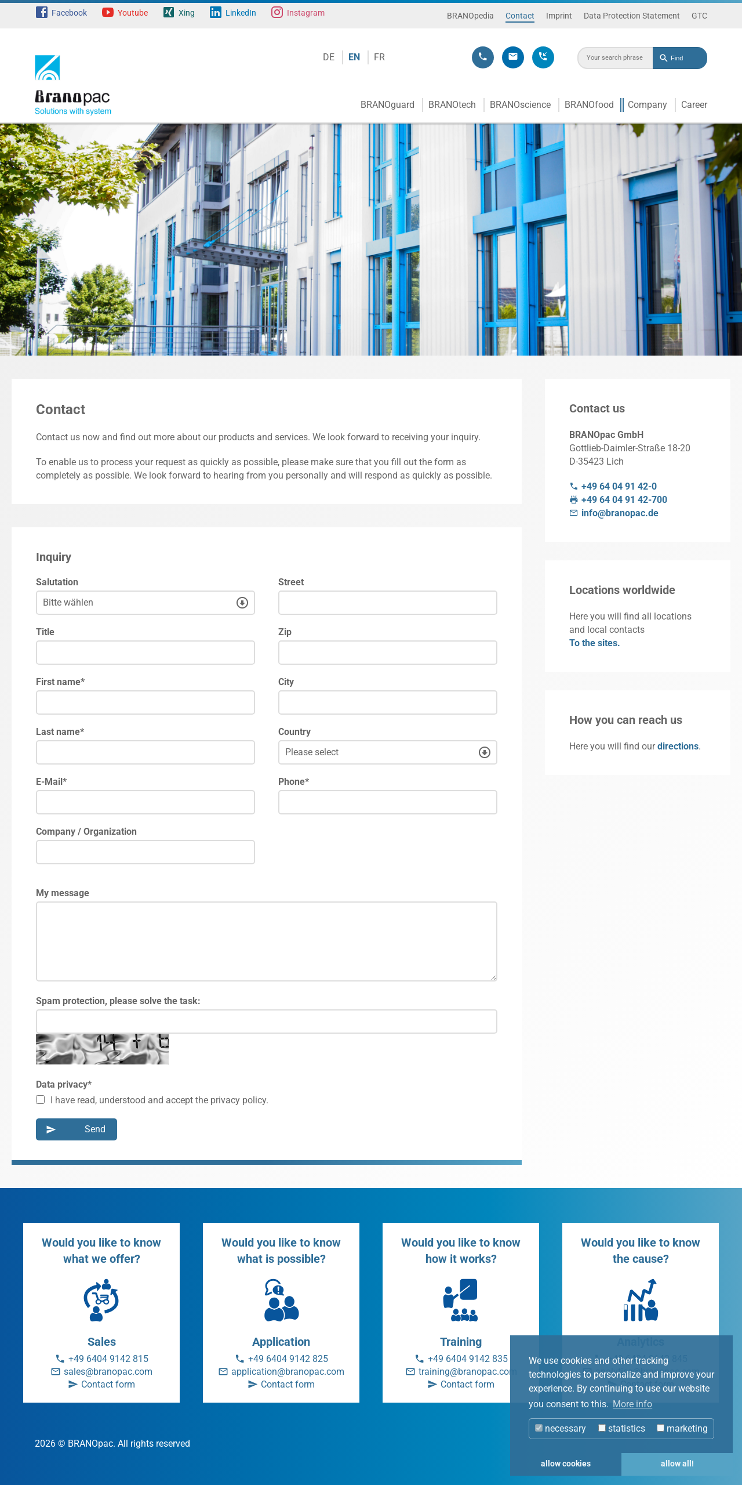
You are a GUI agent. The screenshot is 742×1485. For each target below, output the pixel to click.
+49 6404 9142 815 (108, 1358)
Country (294, 731)
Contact (519, 15)
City (286, 681)
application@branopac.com (287, 1371)
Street (291, 582)
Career (694, 104)
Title (45, 632)
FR (379, 57)
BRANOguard (387, 104)
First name (60, 681)
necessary (560, 1428)
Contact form (108, 1384)
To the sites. (594, 643)
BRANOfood (589, 104)
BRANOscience (520, 104)
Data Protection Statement (632, 15)
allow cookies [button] (566, 1464)
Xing (187, 12)
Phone (293, 781)
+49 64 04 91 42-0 (619, 486)
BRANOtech (452, 104)
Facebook (69, 12)
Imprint (559, 15)
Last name (60, 731)
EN (354, 57)
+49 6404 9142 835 (468, 1358)
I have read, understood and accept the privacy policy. (152, 1100)
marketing (682, 1428)
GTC (699, 15)
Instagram (306, 12)
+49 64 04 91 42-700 (624, 499)
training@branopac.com (468, 1371)
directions (678, 746)
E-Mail (51, 781)
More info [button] (632, 1404)
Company (647, 104)
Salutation (57, 582)
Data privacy (64, 1084)
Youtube (133, 12)
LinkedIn (240, 12)
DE (328, 57)
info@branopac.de (620, 513)
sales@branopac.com (108, 1371)
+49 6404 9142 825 (288, 1358)
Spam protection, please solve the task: (118, 1000)
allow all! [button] (677, 1464)
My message (62, 893)
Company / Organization (86, 831)
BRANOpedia (470, 15)
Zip (285, 632)
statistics (621, 1428)
